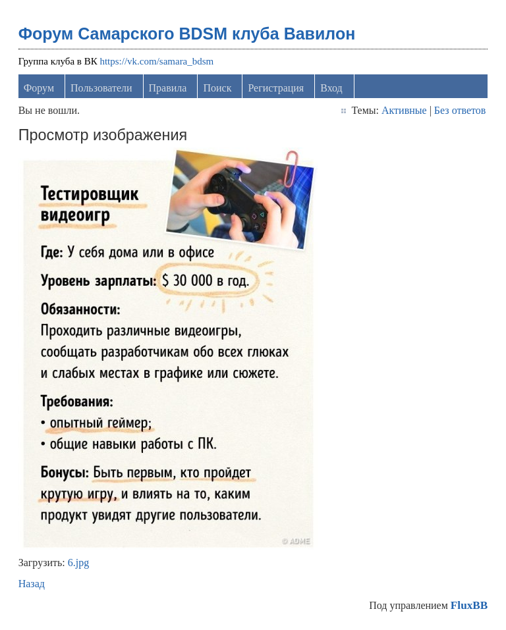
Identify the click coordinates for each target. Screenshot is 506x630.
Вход (331, 87)
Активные (404, 110)
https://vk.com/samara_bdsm (156, 61)
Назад (31, 583)
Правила (168, 87)
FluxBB (469, 605)
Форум (39, 87)
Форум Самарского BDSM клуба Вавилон (187, 33)
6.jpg (78, 562)
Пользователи (101, 87)
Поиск (217, 87)
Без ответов (460, 110)
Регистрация (276, 87)
